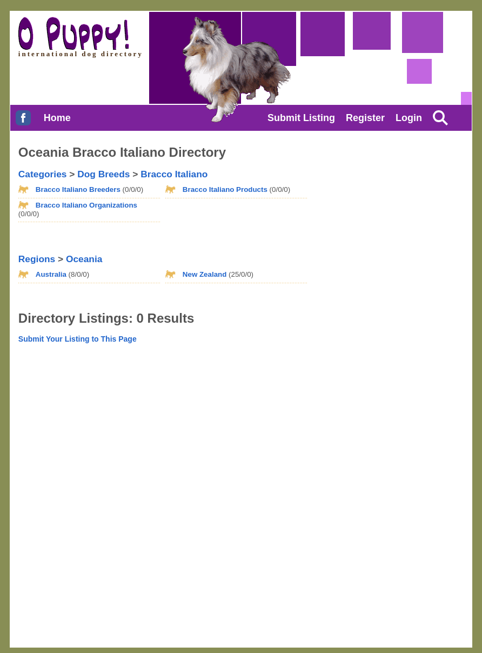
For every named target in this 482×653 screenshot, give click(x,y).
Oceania (84, 259)
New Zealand (204, 274)
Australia (51, 274)
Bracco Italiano (173, 174)
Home (57, 117)
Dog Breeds (103, 174)
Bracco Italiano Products (225, 189)
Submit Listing (301, 117)
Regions (36, 259)
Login (409, 117)
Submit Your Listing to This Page (77, 339)
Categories (42, 174)
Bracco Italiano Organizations (86, 205)
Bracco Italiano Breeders (78, 189)
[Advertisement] (366, 207)
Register (365, 117)
